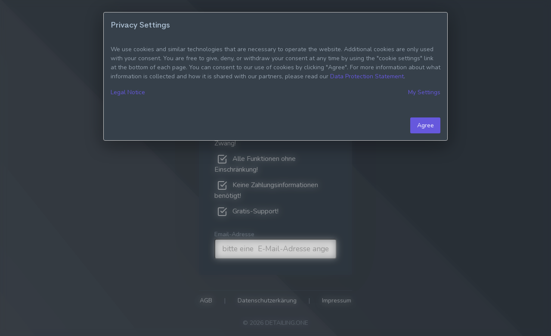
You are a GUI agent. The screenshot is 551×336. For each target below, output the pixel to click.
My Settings (424, 92)
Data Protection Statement (367, 76)
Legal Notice (128, 92)
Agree (425, 125)
